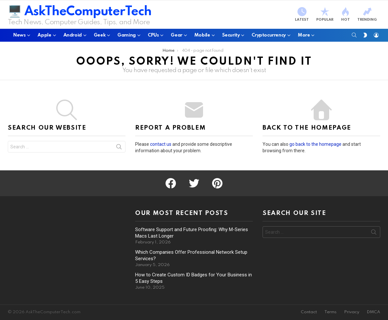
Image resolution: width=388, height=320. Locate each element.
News (19, 36)
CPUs (153, 36)
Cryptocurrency (269, 36)
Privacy (351, 312)
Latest (302, 14)
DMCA (373, 312)
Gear (176, 36)
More (304, 36)
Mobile (202, 36)
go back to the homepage (315, 144)
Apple (44, 36)
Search (119, 148)
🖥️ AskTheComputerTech (79, 11)
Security (231, 36)
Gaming (126, 36)
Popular (324, 14)
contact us (160, 144)
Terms (330, 312)
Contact (309, 312)
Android (72, 36)
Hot (345, 14)
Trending (367, 14)
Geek (99, 36)
